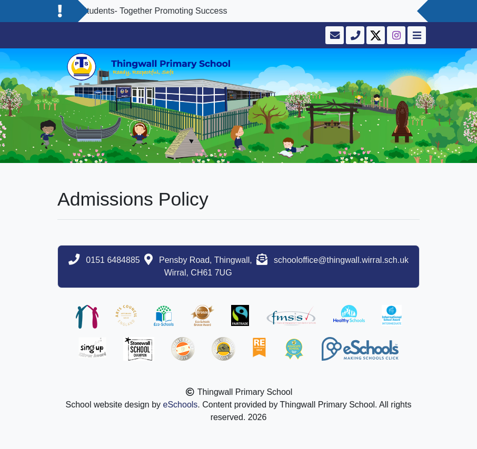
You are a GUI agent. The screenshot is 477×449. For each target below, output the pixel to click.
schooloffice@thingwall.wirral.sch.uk (341, 260)
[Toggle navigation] (415, 35)
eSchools (180, 404)
